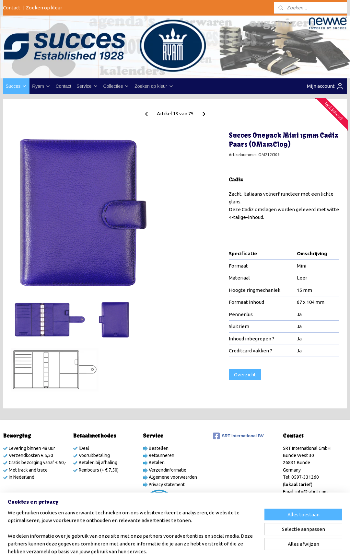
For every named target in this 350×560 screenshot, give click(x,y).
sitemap (163, 548)
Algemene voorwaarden (172, 477)
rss (175, 548)
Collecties (116, 86)
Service (87, 86)
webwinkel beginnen (199, 548)
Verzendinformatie (167, 470)
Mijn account (325, 86)
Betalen (156, 462)
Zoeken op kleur (44, 7)
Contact (11, 7)
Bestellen (158, 448)
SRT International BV (238, 436)
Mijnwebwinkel (254, 548)
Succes (16, 86)
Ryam (41, 86)
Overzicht (245, 374)
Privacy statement (166, 484)
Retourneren (161, 455)
